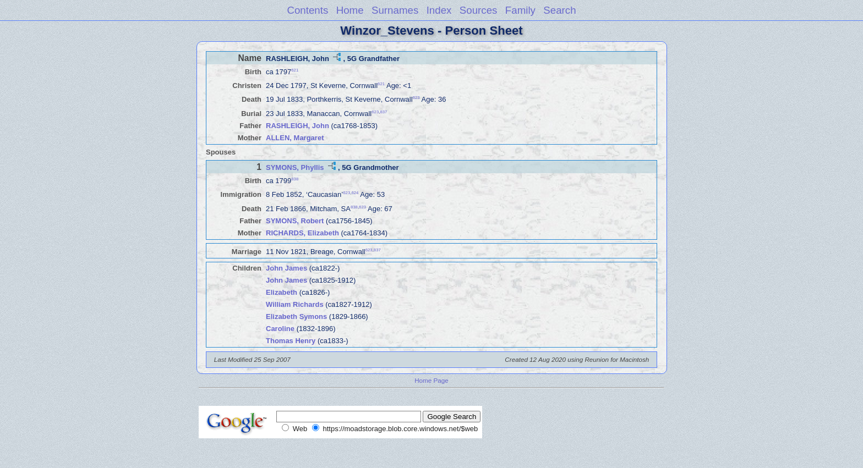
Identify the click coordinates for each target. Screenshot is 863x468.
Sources (479, 10)
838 (294, 179)
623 (416, 97)
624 (354, 192)
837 (383, 111)
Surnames (395, 10)
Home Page (431, 380)
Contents (307, 10)
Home (350, 10)
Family (520, 10)
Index (439, 10)
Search (559, 10)
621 (294, 70)
